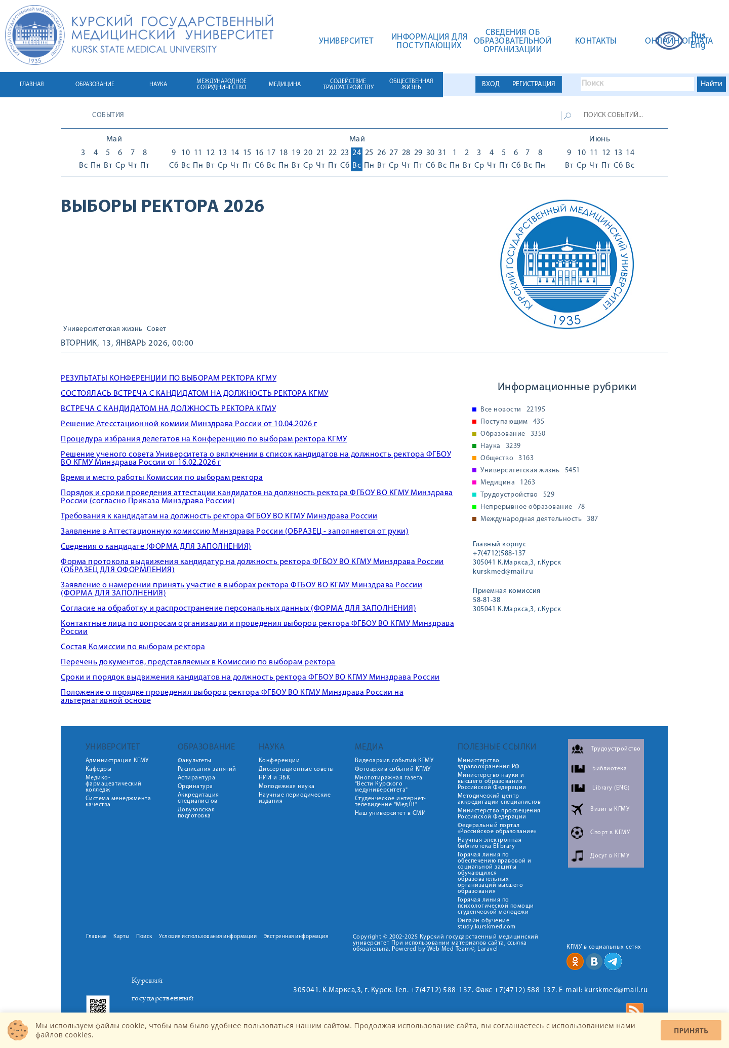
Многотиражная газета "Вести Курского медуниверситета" (389, 784)
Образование (513, 434)
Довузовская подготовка (196, 813)
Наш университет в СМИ (390, 813)
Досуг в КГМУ (609, 856)
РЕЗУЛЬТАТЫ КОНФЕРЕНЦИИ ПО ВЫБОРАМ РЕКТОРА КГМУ (168, 379)
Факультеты (195, 761)
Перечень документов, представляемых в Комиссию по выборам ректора (198, 662)
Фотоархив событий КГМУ (393, 769)
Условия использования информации (208, 937)
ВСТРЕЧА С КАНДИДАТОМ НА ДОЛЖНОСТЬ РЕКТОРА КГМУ (168, 409)
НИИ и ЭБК (275, 778)
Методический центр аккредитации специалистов (499, 799)
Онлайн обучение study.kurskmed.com (487, 924)
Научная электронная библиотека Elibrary (490, 843)
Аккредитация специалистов (198, 798)
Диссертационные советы (296, 769)
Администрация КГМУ (117, 761)
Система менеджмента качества (118, 802)
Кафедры (99, 769)
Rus (698, 36)
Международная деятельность (539, 519)
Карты (121, 937)
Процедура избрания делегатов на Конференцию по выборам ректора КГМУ (204, 439)
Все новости (512, 410)
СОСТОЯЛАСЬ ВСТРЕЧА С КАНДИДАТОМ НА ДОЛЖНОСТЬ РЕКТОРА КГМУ (195, 394)
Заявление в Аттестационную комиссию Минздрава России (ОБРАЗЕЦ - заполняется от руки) (235, 532)
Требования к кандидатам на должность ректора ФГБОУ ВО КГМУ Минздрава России (219, 516)
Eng (698, 45)
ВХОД (491, 84)
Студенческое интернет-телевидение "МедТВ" (390, 802)
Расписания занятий (207, 769)
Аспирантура (197, 778)
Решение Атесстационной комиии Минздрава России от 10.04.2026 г (189, 424)
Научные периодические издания (295, 798)
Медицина (507, 482)
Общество (507, 458)
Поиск (144, 937)
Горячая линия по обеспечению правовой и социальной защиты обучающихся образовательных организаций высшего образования (495, 873)
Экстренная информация (296, 937)
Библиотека (609, 769)
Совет (157, 329)
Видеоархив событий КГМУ (394, 761)
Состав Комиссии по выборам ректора (133, 647)
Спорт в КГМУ (610, 833)
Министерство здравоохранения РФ (489, 764)
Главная (96, 937)
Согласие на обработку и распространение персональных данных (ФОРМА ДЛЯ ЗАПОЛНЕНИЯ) (238, 609)
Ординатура (195, 786)
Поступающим (512, 422)
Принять (691, 1030)
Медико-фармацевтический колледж (114, 784)
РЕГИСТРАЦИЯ (533, 84)
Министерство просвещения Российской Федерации (499, 814)
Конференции (279, 761)
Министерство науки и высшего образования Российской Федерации (492, 781)
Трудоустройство (517, 495)
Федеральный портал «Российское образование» (497, 828)
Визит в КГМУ (609, 809)
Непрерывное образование (532, 507)
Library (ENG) (611, 788)
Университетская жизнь (103, 329)
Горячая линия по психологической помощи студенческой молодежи (496, 906)
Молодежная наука (287, 786)
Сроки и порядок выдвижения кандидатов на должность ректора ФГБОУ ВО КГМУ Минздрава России (250, 677)
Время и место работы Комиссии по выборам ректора (162, 478)
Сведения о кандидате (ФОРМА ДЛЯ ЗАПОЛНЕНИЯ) (156, 547)
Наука (500, 446)
